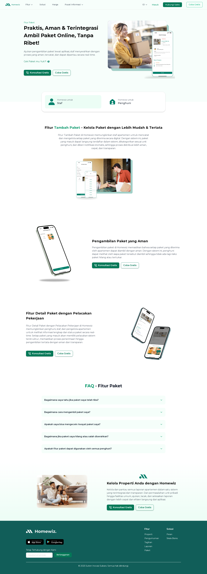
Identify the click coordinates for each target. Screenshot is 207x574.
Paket (147, 550)
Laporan (148, 546)
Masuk (155, 4)
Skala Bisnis (172, 538)
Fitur (29, 4)
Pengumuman (151, 538)
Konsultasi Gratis (37, 72)
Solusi (43, 4)
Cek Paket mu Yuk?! (37, 61)
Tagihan (148, 542)
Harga (55, 4)
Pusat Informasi (74, 4)
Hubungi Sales (172, 4)
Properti (148, 534)
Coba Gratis (194, 4)
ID (145, 4)
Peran (169, 534)
